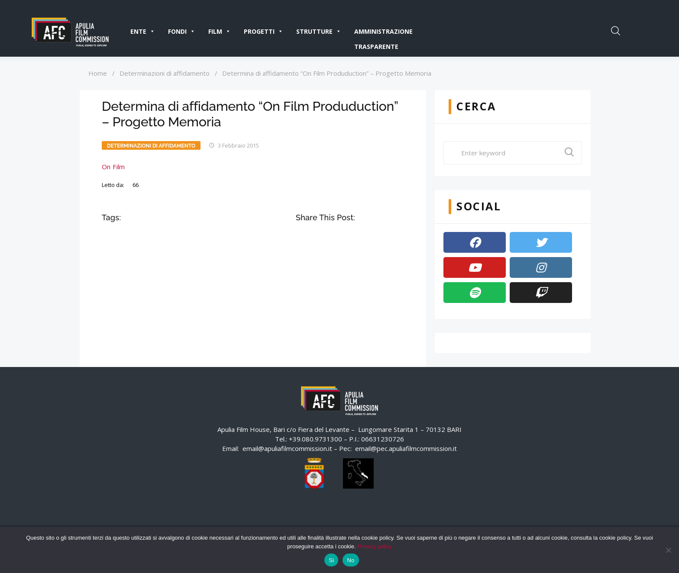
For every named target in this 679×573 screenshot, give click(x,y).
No (350, 560)
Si (331, 560)
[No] (668, 550)
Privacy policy (374, 546)
